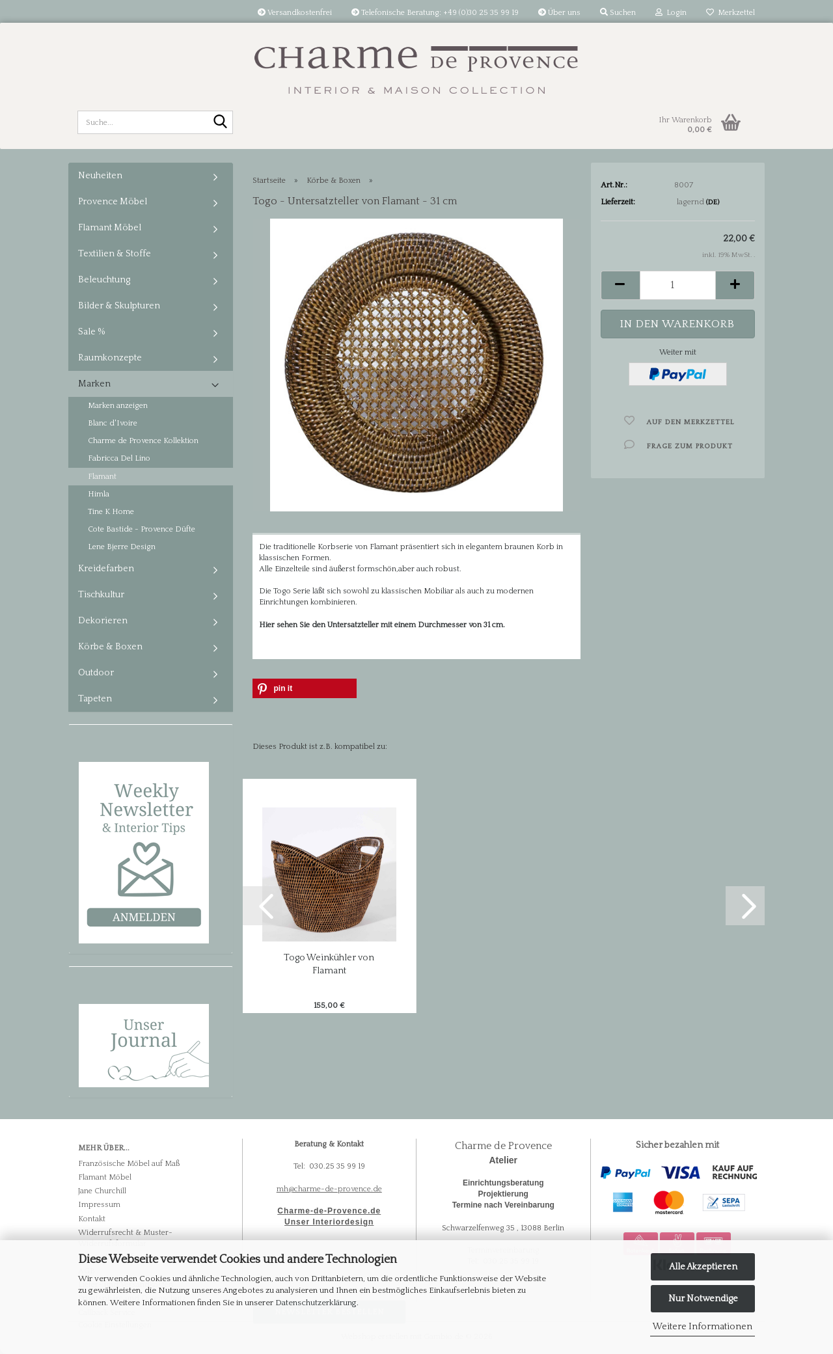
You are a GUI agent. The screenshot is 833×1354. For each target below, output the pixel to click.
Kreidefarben (106, 568)
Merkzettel (730, 12)
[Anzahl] (678, 285)
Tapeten (95, 699)
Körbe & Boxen (110, 647)
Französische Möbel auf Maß (129, 1163)
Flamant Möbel (109, 228)
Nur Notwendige (703, 1298)
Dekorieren (103, 621)
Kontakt (91, 1219)
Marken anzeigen (118, 405)
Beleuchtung (104, 280)
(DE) (712, 202)
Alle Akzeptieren (703, 1267)
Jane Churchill (102, 1191)
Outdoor (96, 673)
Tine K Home (111, 512)
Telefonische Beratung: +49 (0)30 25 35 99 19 (435, 12)
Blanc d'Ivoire (112, 423)
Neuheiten (100, 175)
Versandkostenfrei (295, 12)
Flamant (102, 476)
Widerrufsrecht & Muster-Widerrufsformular (125, 1238)
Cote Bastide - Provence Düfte (141, 529)
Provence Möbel (112, 201)
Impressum (99, 1204)
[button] (620, 285)
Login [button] (671, 12)
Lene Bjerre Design (122, 547)
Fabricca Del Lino (119, 458)
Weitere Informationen (702, 1326)
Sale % (91, 332)
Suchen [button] (618, 12)
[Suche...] (220, 123)
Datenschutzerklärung (316, 1302)
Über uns (559, 12)
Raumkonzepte (110, 358)
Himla (98, 494)
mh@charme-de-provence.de (329, 1189)
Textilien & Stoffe (114, 254)
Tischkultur (101, 594)
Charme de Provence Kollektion (143, 441)
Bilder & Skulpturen (119, 306)
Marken (94, 384)
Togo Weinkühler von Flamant (329, 964)
